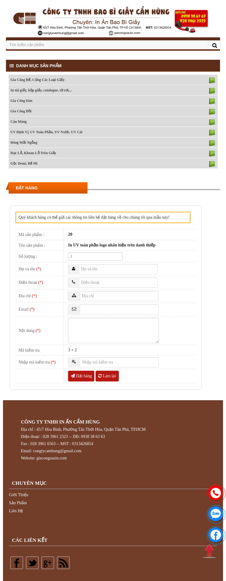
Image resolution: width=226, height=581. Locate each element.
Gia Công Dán (21, 101)
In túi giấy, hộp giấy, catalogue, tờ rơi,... (41, 90)
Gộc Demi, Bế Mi (24, 163)
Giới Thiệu (18, 495)
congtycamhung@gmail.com (57, 451)
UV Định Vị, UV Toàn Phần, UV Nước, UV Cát (46, 132)
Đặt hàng (81, 376)
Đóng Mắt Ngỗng (23, 142)
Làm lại (107, 376)
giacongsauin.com (51, 458)
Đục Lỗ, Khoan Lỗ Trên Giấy (33, 153)
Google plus (47, 563)
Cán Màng (18, 121)
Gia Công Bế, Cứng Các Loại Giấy (37, 80)
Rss (63, 563)
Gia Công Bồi (20, 111)
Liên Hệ (16, 511)
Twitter (32, 563)
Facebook (16, 563)
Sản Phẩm (18, 503)
